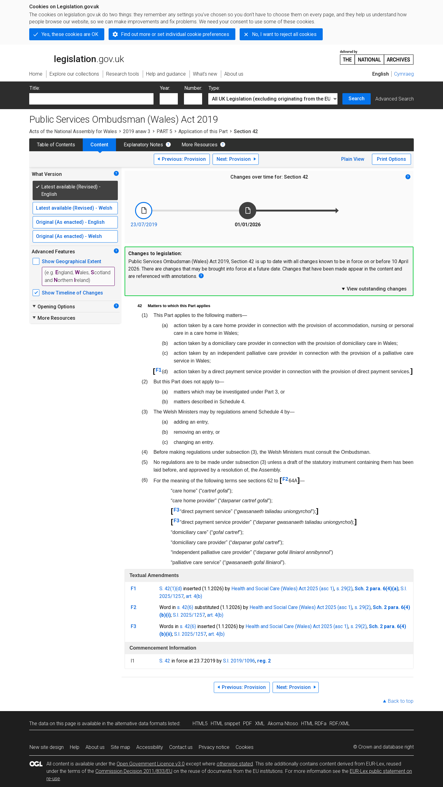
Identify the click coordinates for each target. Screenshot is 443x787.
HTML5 (200, 723)
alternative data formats (141, 723)
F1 (159, 370)
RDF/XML (339, 723)
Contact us (181, 747)
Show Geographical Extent (71, 261)
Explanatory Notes (143, 145)
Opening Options (53, 306)
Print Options (391, 159)
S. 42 (164, 661)
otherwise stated (235, 764)
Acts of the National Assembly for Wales (73, 131)
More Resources (200, 145)
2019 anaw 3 (136, 131)
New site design (47, 747)
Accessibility (149, 747)
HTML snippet (225, 723)
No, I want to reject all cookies (284, 34)
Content (99, 145)
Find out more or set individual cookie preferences (175, 34)
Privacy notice (214, 747)
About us (95, 747)
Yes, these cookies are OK (70, 34)
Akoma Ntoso (283, 723)
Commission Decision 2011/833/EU (133, 771)
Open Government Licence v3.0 (151, 764)
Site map (120, 747)
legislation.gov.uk (76, 57)
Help (74, 747)
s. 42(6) (185, 607)
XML (260, 723)
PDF (247, 723)
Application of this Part (203, 131)
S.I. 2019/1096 (239, 661)
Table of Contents (56, 145)
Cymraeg (404, 74)
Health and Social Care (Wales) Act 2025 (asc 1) (282, 588)
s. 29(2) (344, 588)
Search (357, 98)
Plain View (352, 159)
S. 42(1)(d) (170, 588)
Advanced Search (394, 99)
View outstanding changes (374, 289)
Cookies (244, 747)
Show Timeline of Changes (72, 293)
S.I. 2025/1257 (189, 615)
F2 (285, 479)
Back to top (400, 701)
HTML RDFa (313, 723)
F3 (176, 509)
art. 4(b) (194, 596)
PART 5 (164, 131)
